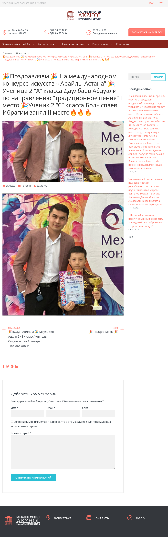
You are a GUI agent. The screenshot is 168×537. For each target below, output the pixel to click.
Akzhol (43, 186)
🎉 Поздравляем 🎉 (103, 332)
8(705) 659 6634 (58, 33)
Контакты (122, 44)
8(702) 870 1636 (58, 30)
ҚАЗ (151, 3)
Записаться (62, 518)
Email (50, 408)
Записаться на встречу (147, 32)
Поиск (158, 77)
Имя (14, 408)
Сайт (85, 408)
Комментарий (21, 433)
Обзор (140, 518)
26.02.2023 (10, 186)
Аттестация (46, 44)
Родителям (100, 44)
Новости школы (73, 44)
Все (130, 237)
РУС (160, 3)
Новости (26, 186)
